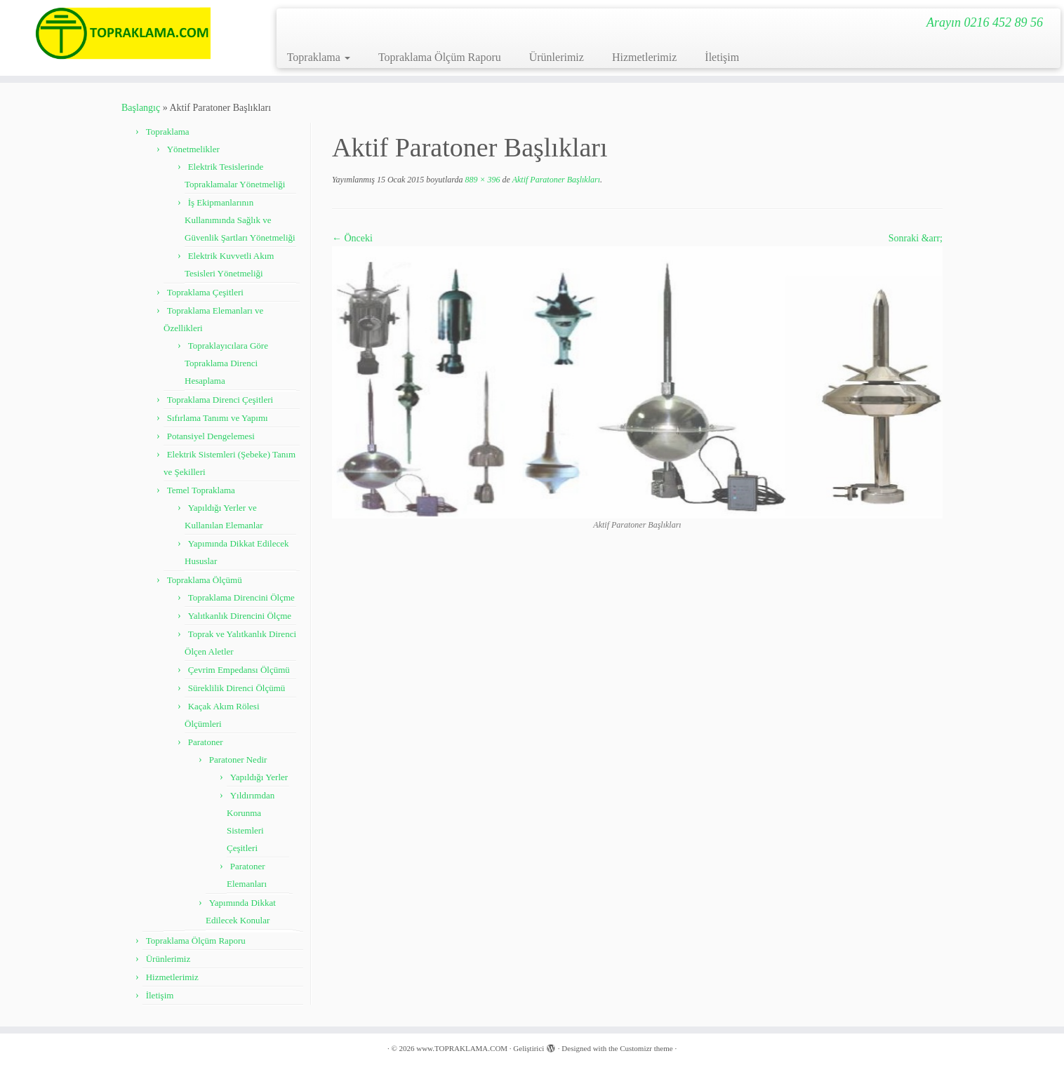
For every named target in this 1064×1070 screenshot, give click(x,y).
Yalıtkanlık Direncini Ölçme (239, 615)
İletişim (722, 57)
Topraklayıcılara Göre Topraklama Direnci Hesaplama (226, 363)
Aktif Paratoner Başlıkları (555, 180)
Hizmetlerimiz (644, 57)
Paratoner (205, 742)
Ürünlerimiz (556, 57)
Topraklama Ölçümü (204, 580)
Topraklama (318, 57)
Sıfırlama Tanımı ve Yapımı (217, 418)
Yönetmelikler (193, 149)
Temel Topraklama (201, 490)
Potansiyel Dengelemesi (211, 436)
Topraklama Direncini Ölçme (241, 597)
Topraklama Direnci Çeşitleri (220, 399)
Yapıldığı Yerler (259, 777)
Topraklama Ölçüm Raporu (439, 57)
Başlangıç (140, 107)
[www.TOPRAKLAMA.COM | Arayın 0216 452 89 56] (123, 33)
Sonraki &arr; (916, 238)
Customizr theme (646, 1048)
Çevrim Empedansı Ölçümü (239, 669)
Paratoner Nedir (238, 759)
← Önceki (352, 238)
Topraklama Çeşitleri (205, 292)
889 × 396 (481, 180)
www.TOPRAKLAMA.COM (461, 1048)
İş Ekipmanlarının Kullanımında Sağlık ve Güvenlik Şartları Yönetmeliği (240, 220)
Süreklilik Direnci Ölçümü (237, 688)
